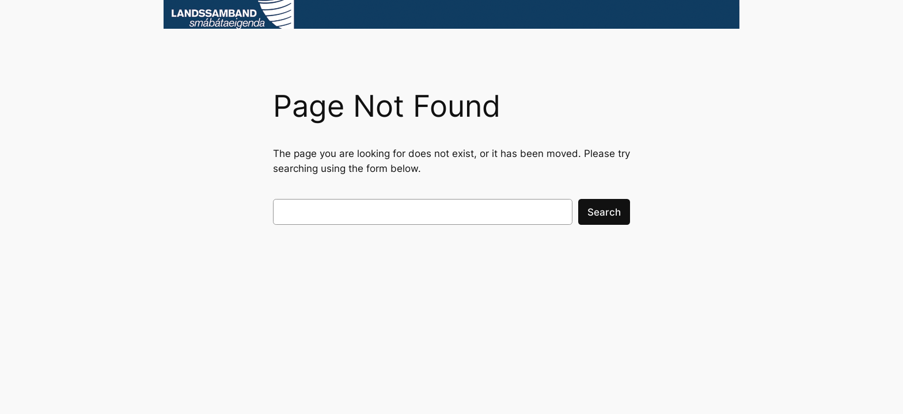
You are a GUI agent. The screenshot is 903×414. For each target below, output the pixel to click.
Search (604, 212)
